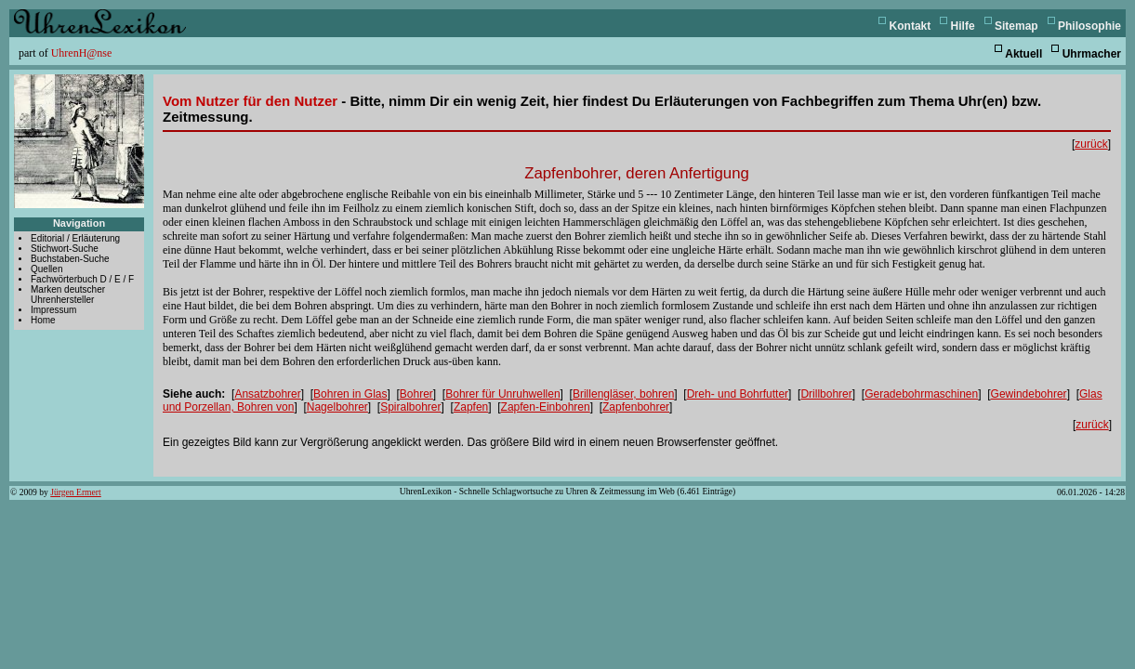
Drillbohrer (825, 393)
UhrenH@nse (81, 52)
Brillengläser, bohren (623, 393)
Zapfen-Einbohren (545, 406)
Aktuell (1023, 53)
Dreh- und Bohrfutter (737, 393)
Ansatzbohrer (267, 393)
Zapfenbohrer (635, 406)
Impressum (53, 310)
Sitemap (1016, 26)
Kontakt (910, 26)
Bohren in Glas (350, 393)
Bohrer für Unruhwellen (502, 393)
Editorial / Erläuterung (75, 238)
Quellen (46, 269)
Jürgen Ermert (75, 492)
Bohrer (416, 393)
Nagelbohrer (337, 406)
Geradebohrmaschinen (921, 393)
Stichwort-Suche (65, 248)
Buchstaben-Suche (70, 259)
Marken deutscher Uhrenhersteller (68, 294)
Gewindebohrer (1029, 393)
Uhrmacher (1091, 53)
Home (43, 320)
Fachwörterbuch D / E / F (82, 279)
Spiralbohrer (410, 406)
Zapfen (471, 406)
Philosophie (1089, 26)
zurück (1091, 144)
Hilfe (963, 26)
